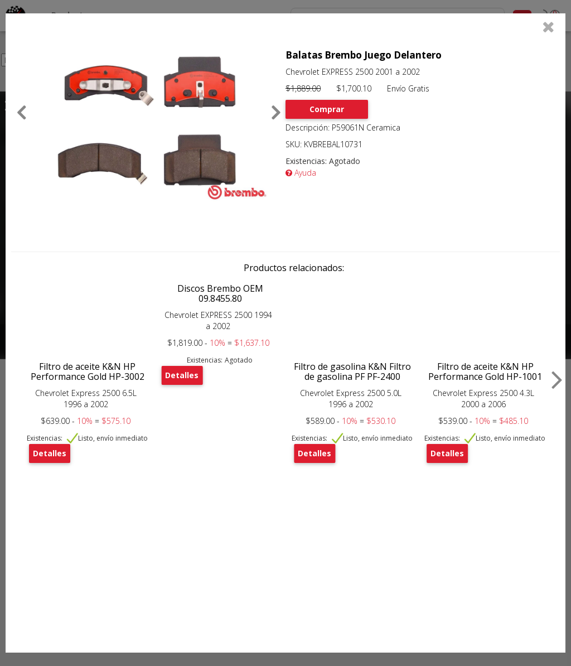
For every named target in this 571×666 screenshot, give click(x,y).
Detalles (49, 453)
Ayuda (301, 172)
